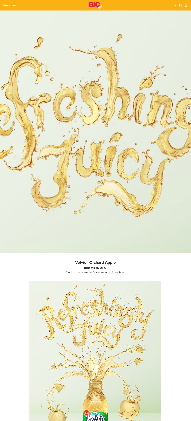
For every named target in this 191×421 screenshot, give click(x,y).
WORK (6, 5)
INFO (14, 5)
